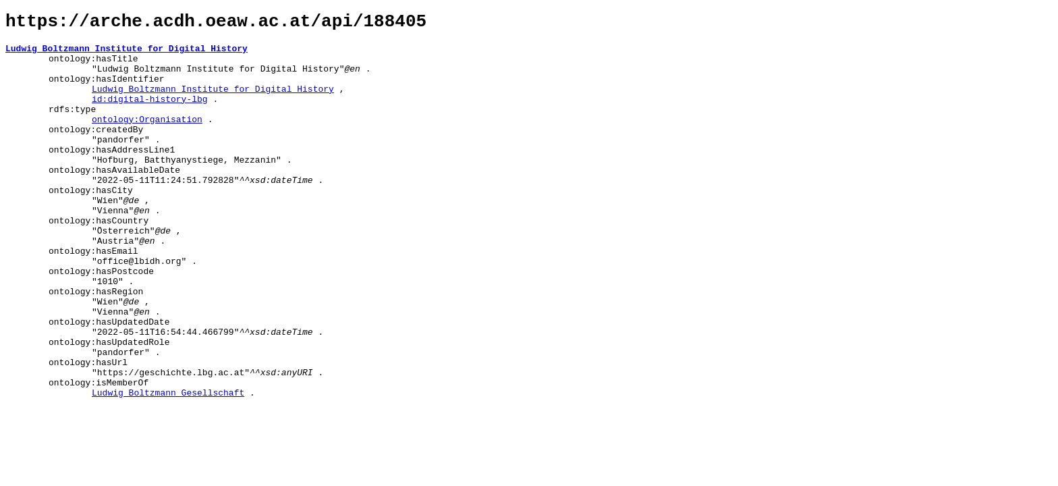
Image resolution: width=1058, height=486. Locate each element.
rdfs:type (72, 127)
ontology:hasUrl (88, 431)
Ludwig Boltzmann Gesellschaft (168, 467)
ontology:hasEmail (93, 297)
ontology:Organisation (147, 139)
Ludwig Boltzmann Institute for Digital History (126, 54)
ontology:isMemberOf (98, 455)
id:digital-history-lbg (150, 115)
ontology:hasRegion (96, 346)
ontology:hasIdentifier (107, 90)
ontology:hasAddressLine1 (112, 175)
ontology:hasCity (91, 224)
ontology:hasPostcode (101, 321)
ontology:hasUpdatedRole (109, 406)
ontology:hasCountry (98, 260)
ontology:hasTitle (93, 66)
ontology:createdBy (96, 151)
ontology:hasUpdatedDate (109, 382)
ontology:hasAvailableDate (114, 200)
